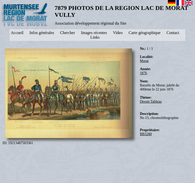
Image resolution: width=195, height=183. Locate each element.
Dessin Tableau (150, 101)
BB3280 (146, 134)
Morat (144, 61)
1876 (143, 73)
